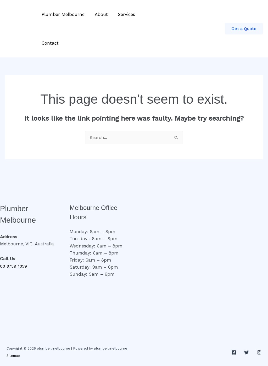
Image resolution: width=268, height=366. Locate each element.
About (99, 14)
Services (123, 14)
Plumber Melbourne (62, 14)
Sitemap (14, 356)
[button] (244, 28)
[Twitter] (246, 352)
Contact (49, 43)
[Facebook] (234, 352)
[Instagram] (259, 352)
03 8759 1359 (14, 266)
